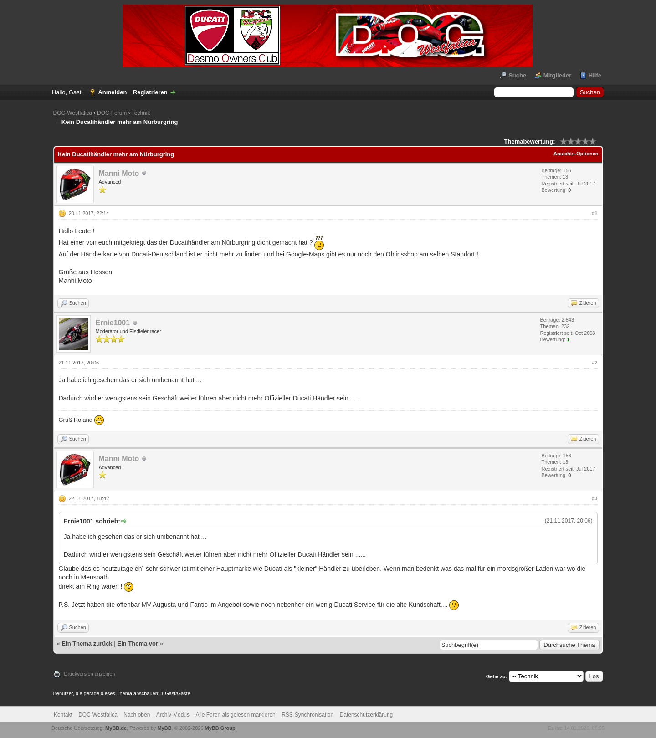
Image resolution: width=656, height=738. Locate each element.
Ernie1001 (113, 323)
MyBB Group (220, 728)
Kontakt (63, 715)
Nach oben (136, 715)
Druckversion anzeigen (89, 673)
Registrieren (150, 92)
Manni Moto (119, 173)
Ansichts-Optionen (576, 153)
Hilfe (595, 75)
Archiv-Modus (173, 715)
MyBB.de (116, 728)
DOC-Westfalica (72, 113)
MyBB (164, 728)
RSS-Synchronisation (307, 715)
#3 (594, 498)
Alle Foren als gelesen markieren (235, 715)
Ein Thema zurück (87, 643)
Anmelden (112, 92)
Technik (141, 113)
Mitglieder (557, 75)
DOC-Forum (112, 113)
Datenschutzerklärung (366, 715)
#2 (594, 362)
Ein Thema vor (137, 643)
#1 (594, 213)
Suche (517, 75)
